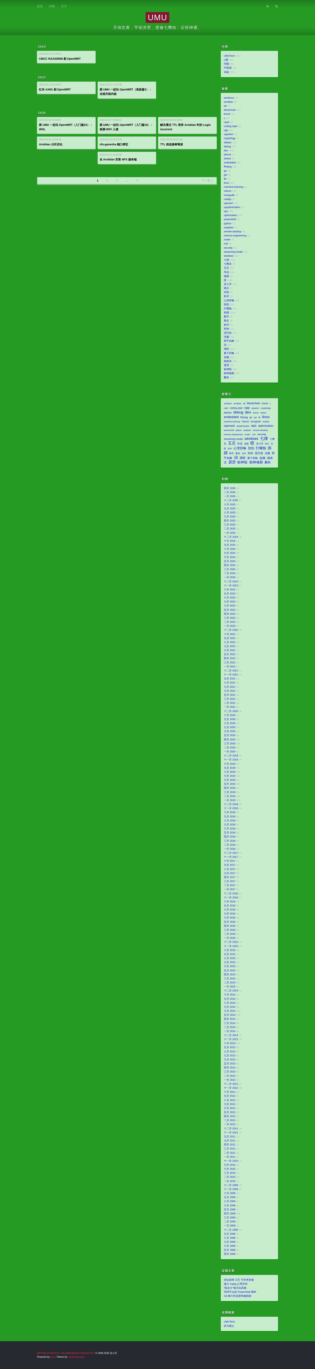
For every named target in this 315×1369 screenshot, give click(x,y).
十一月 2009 (231, 1189)
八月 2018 (229, 820)
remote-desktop (232, 231)
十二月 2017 (231, 853)
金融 (226, 357)
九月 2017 (229, 865)
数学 (226, 316)
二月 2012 (229, 1120)
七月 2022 (229, 646)
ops (226, 211)
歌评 (226, 324)
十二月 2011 (231, 1128)
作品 (226, 272)
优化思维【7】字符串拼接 (239, 1280)
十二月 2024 (231, 537)
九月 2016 (229, 905)
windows (228, 256)
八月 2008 (229, 1238)
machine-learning (233, 187)
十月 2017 (229, 861)
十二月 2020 (231, 711)
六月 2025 (229, 516)
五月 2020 (229, 735)
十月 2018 (229, 812)
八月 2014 (229, 1003)
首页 (40, 6)
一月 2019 (229, 800)
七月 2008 (229, 1242)
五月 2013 (229, 1063)
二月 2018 (229, 845)
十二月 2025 (231, 500)
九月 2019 (229, 768)
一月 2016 (229, 938)
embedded (230, 162)
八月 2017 (229, 869)
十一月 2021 (231, 674)
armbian (228, 102)
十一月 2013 (231, 1039)
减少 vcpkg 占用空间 (236, 1284)
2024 (42, 46)
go (225, 170)
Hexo (53, 1357)
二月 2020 (229, 747)
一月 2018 (229, 849)
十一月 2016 (231, 897)
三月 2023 (229, 618)
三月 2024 (229, 569)
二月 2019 (229, 796)
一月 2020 (229, 751)
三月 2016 (229, 930)
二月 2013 (229, 1075)
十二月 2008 (231, 1229)
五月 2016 (229, 922)
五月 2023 (229, 610)
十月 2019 (229, 763)
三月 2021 (229, 699)
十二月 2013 (231, 1035)
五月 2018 (229, 832)
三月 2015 (229, 978)
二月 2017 (229, 885)
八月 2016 (229, 909)
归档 (52, 6)
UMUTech (229, 55)
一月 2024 (229, 577)
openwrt (228, 203)
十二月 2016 (231, 893)
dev (226, 150)
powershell (230, 219)
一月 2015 (229, 986)
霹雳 (226, 365)
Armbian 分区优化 (50, 144)
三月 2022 (229, 662)
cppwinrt (228, 134)
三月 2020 (229, 743)
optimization (230, 215)
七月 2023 (229, 601)
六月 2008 (229, 1246)
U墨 (226, 59)
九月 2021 (229, 678)
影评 (226, 296)
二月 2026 (229, 492)
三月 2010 (229, 1173)
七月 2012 (229, 1104)
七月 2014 (229, 1007)
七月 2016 (229, 913)
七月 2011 (229, 1140)
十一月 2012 (231, 1088)
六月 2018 (229, 828)
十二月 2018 (231, 804)
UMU (157, 17)
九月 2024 (229, 545)
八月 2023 (229, 597)
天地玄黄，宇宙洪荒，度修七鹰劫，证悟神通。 (157, 27)
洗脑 (226, 337)
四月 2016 (229, 926)
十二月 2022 (231, 630)
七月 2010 (229, 1165)
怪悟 (226, 304)
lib (225, 179)
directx (227, 154)
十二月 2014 (231, 990)
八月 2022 (229, 642)
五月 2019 (229, 784)
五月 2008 (229, 1250)
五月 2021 (229, 695)
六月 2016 (229, 917)
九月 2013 (229, 1047)
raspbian (228, 227)
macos (227, 191)
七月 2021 (229, 687)
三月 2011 (229, 1148)
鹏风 (226, 377)
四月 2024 (229, 565)
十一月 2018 (231, 808)
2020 (42, 112)
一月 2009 (229, 1225)
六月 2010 (229, 1169)
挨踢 (226, 312)
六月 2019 (229, 780)
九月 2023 (229, 593)
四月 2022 (229, 658)
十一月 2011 (231, 1132)
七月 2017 (229, 873)
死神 (226, 328)
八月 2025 (229, 512)
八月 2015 (229, 958)
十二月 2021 (231, 670)
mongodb (229, 195)
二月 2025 (229, 528)
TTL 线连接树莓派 (171, 144)
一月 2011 (229, 1157)
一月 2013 (229, 1080)
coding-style (230, 126)
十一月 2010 (231, 1161)
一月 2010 (229, 1181)
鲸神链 (228, 369)
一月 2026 (229, 496)
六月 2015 (229, 966)
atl (225, 106)
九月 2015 (229, 954)
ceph (226, 122)
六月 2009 (229, 1205)
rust (226, 243)
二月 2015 (229, 982)
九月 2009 (229, 1197)
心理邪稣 (229, 300)
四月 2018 (229, 836)
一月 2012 (229, 1124)
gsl (225, 174)
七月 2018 (229, 824)
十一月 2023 (231, 585)
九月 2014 (229, 999)
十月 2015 (229, 950)
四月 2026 (229, 488)
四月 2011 (229, 1144)
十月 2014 (229, 994)
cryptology (229, 138)
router (227, 239)
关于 (64, 6)
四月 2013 (229, 1067)
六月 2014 (229, 1011)
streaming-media (233, 251)
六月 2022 (229, 650)
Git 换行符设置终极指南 (237, 1296)
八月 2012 (229, 1100)
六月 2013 (229, 1059)
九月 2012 (229, 1096)
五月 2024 (229, 561)
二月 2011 (229, 1152)
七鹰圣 (228, 264)
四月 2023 (229, 614)
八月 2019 (229, 772)
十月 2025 (229, 504)
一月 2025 (229, 533)
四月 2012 (229, 1116)
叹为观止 (229, 1326)
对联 (226, 292)
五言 (226, 268)
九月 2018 (229, 816)
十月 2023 (229, 589)
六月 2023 (229, 605)
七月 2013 (229, 1055)
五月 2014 (229, 1015)
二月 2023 (229, 622)
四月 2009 (229, 1213)
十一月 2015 (231, 946)
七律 (226, 260)
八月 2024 (229, 549)
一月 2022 (229, 666)
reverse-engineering (235, 235)
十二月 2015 (231, 942)
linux (226, 183)
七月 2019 (229, 776)
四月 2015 (229, 974)
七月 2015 (229, 962)
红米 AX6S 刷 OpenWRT (55, 89)
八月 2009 (229, 1201)
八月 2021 (229, 682)
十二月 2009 (231, 1185)
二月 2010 (229, 1177)
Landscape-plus (76, 1357)
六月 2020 (229, 731)
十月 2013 (229, 1043)
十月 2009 (229, 1193)
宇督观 (228, 68)
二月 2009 (229, 1221)
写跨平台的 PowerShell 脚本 (240, 1292)
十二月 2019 (231, 755)
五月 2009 (229, 1209)
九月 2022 (229, 638)
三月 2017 (229, 881)
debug (227, 146)
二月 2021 (229, 703)
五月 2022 (229, 654)
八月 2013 (229, 1051)
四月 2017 (229, 877)
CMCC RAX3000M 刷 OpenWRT (60, 58)
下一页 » (207, 180)
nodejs (227, 199)
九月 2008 (229, 1234)
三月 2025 (229, 524)
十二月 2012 (231, 1084)
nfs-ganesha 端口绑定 (114, 144)
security (228, 247)
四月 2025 (229, 520)
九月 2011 (229, 1136)
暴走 (226, 320)
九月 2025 (229, 508)
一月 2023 (229, 626)
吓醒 (226, 64)
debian (227, 142)
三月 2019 (229, 792)
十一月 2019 (231, 759)
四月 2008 (229, 1254)
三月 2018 (229, 840)
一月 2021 (229, 707)
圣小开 (228, 284)
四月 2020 (229, 739)
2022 (42, 77)
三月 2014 (229, 1023)
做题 (226, 276)
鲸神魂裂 (229, 373)
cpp (226, 130)
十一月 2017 (231, 857)
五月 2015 (229, 970)
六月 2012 (229, 1108)
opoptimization (232, 207)
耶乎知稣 (229, 341)
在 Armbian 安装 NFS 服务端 (118, 159)
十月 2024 (229, 541)
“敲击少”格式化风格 (235, 1288)
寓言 (226, 288)
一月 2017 (229, 889)
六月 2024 (229, 557)
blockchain (230, 110)
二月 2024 (229, 573)
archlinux (229, 97)
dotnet (227, 158)
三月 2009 (229, 1217)
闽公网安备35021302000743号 (78, 1353)
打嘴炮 (228, 308)
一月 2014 (229, 1031)
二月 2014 (229, 1027)
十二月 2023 (231, 581)
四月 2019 (229, 788)
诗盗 (226, 72)
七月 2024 (229, 553)
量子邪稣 (229, 353)
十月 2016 (229, 901)
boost (227, 114)
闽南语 (228, 361)
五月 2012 (229, 1112)
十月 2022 (229, 634)
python (227, 223)
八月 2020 (229, 723)
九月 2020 (229, 719)
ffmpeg (227, 166)
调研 (226, 349)
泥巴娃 (228, 332)
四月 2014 (229, 1019)
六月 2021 (229, 691)
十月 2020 (229, 715)
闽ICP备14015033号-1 (49, 1353)
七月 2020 (229, 727)
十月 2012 (229, 1092)
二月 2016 (229, 934)
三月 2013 (229, 1071)
